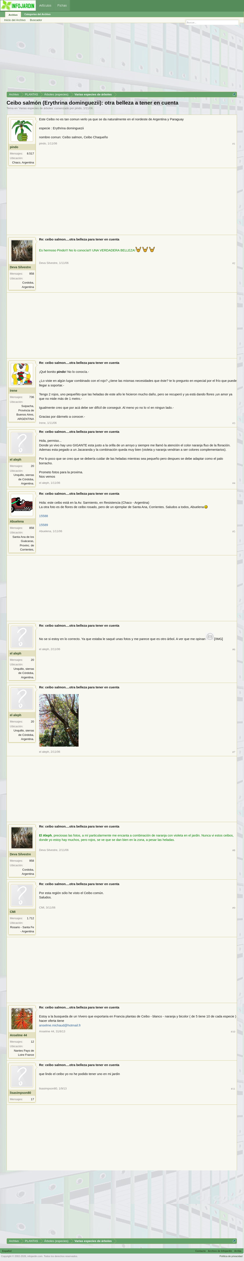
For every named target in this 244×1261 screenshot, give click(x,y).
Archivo (13, 15)
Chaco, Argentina (23, 162)
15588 (43, 516)
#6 (233, 649)
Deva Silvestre (20, 267)
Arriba (237, 1251)
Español (7, 1251)
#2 (233, 263)
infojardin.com (34, 1256)
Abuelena (17, 521)
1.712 (30, 918)
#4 (233, 483)
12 (32, 1041)
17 (32, 1099)
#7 (233, 752)
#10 (233, 1031)
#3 (233, 423)
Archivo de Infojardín (220, 1251)
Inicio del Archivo (15, 20)
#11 (233, 1088)
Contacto (200, 1251)
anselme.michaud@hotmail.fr (60, 1025)
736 (31, 397)
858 (31, 528)
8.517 (30, 153)
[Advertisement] (122, 58)
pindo (78, 108)
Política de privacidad (230, 1256)
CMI (13, 912)
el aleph (15, 459)
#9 (233, 907)
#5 (233, 531)
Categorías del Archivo (37, 14)
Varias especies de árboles (36, 108)
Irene (13, 390)
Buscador (36, 20)
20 (32, 466)
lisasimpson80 (20, 1092)
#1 (233, 143)
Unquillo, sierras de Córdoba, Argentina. (24, 479)
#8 (233, 850)
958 (31, 273)
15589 (43, 525)
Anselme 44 (18, 1035)
